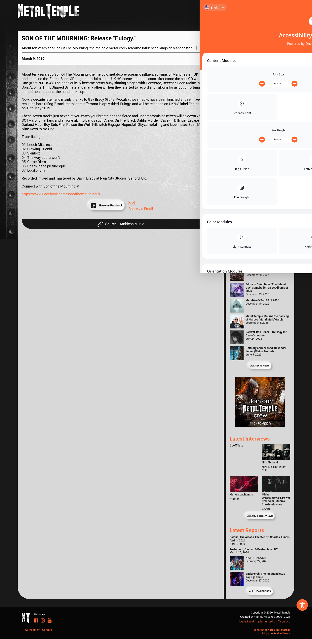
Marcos (285, 629)
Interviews (244, 13)
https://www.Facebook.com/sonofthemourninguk (61, 194)
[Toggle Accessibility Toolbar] (302, 605)
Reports (266, 13)
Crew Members (31, 629)
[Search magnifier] (284, 39)
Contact (47, 629)
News (283, 13)
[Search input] (256, 39)
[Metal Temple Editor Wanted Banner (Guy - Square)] (260, 425)
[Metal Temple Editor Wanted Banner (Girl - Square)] (260, 248)
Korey (271, 629)
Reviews (222, 13)
